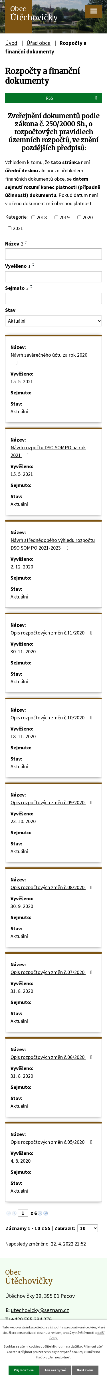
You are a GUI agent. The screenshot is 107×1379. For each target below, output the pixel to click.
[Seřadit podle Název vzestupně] (26, 241)
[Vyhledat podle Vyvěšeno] (53, 277)
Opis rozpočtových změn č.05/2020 (53, 1142)
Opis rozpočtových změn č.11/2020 (53, 632)
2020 (87, 217)
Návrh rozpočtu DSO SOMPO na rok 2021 (48, 451)
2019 (64, 217)
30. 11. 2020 (23, 651)
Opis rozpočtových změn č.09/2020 (53, 802)
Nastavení (85, 1370)
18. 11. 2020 (23, 736)
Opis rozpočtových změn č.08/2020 (53, 887)
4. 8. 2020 (21, 1161)
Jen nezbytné (55, 1370)
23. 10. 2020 (23, 821)
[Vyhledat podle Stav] (53, 321)
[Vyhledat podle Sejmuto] (53, 298)
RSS (72, 98)
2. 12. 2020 (22, 566)
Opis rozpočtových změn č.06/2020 (53, 1057)
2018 (42, 217)
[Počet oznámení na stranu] (87, 1228)
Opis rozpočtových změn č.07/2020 (53, 972)
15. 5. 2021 (22, 381)
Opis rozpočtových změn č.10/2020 (53, 717)
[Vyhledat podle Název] (53, 254)
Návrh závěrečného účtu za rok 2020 (49, 358)
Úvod (11, 42)
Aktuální (19, 411)
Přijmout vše (24, 1370)
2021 (18, 228)
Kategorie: (16, 216)
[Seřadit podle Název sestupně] (26, 243)
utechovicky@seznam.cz (40, 1310)
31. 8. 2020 (22, 991)
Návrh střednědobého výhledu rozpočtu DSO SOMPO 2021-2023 (53, 544)
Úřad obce (39, 42)
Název (14, 243)
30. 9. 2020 (22, 906)
